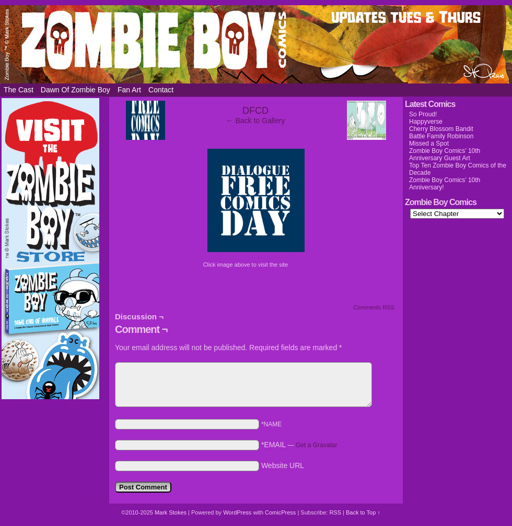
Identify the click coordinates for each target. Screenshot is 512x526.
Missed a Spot (429, 143)
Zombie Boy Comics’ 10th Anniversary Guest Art (444, 154)
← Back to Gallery (255, 120)
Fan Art (129, 90)
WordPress (237, 512)
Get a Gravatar (316, 445)
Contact (160, 90)
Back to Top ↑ (363, 512)
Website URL (282, 465)
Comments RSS (373, 307)
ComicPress (280, 512)
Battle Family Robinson (441, 136)
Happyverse (426, 121)
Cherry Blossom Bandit (441, 129)
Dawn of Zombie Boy (75, 90)
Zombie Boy (256, 44)
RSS (335, 512)
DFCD (255, 110)
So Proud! (423, 114)
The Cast (18, 90)
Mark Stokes (171, 512)
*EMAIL (299, 444)
